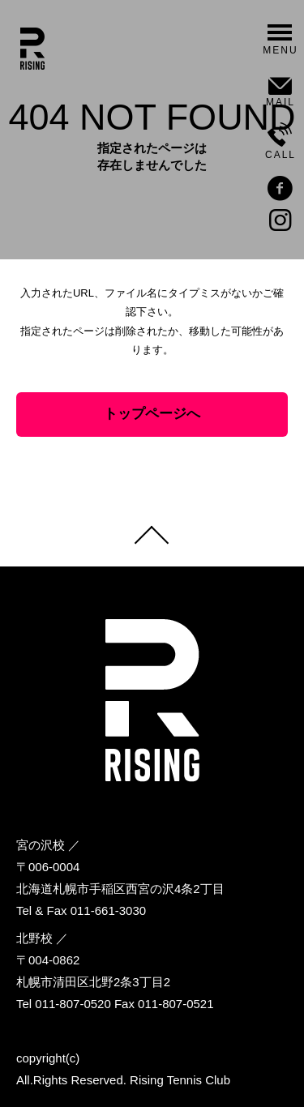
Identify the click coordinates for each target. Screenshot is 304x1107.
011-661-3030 (108, 910)
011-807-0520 (72, 1004)
